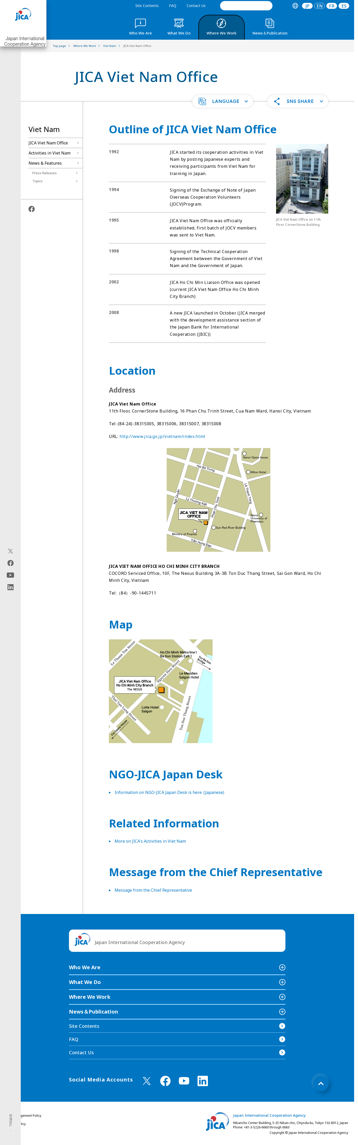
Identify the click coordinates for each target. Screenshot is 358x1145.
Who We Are (84, 967)
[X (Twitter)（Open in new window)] (10, 551)
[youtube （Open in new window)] (184, 1081)
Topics (37, 181)
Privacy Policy (16, 1124)
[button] (222, 101)
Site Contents (147, 5)
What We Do (85, 982)
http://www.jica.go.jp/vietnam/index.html (162, 436)
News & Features (45, 163)
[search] (246, 5)
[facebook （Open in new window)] (165, 1081)
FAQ (172, 5)
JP (307, 6)
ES (344, 6)
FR (331, 6)
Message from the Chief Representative (153, 890)
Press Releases (44, 173)
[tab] (295, 6)
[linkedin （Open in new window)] (203, 1081)
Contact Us (196, 5)
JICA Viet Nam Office (48, 143)
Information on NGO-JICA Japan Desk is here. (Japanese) (169, 792)
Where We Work (89, 996)
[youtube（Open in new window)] (10, 575)
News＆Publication (93, 1011)
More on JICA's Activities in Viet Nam (150, 841)
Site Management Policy (23, 1115)
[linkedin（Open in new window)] (10, 587)
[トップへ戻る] (321, 1083)
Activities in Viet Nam (50, 153)
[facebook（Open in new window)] (10, 563)
